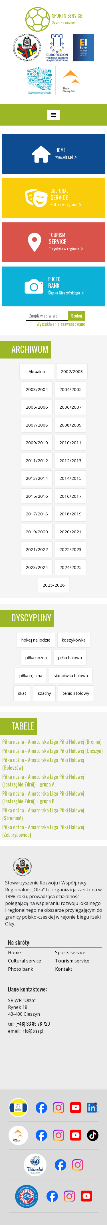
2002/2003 (72, 371)
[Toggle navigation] (53, 115)
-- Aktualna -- (36, 371)
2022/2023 (70, 549)
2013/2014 (37, 478)
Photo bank (20, 969)
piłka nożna (36, 657)
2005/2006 (37, 407)
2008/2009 (70, 425)
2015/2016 (37, 496)
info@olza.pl (32, 1030)
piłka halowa (70, 657)
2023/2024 (37, 567)
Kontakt (63, 969)
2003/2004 (37, 389)
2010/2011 (70, 442)
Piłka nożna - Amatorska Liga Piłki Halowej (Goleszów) (43, 763)
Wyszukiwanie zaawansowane (61, 324)
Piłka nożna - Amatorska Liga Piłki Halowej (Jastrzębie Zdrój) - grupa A (43, 780)
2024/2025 (70, 567)
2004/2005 (70, 389)
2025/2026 (54, 585)
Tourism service (72, 961)
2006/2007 (70, 407)
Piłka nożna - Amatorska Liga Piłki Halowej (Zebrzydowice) (43, 830)
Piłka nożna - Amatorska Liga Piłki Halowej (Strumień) (43, 814)
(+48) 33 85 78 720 (32, 1023)
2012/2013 (70, 460)
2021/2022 (37, 549)
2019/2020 (37, 531)
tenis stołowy (75, 693)
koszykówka (74, 640)
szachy (44, 693)
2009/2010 (37, 442)
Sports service (70, 952)
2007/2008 (37, 425)
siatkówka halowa (71, 675)
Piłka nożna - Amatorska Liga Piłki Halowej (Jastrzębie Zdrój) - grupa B (43, 797)
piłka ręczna (30, 675)
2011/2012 (37, 460)
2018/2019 (70, 514)
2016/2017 (70, 496)
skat (22, 693)
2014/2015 (70, 478)
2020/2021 (70, 531)
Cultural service (24, 961)
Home (14, 952)
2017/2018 (37, 514)
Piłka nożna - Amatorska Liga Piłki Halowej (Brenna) (52, 741)
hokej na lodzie (36, 640)
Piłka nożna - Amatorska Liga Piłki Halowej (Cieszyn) (52, 750)
